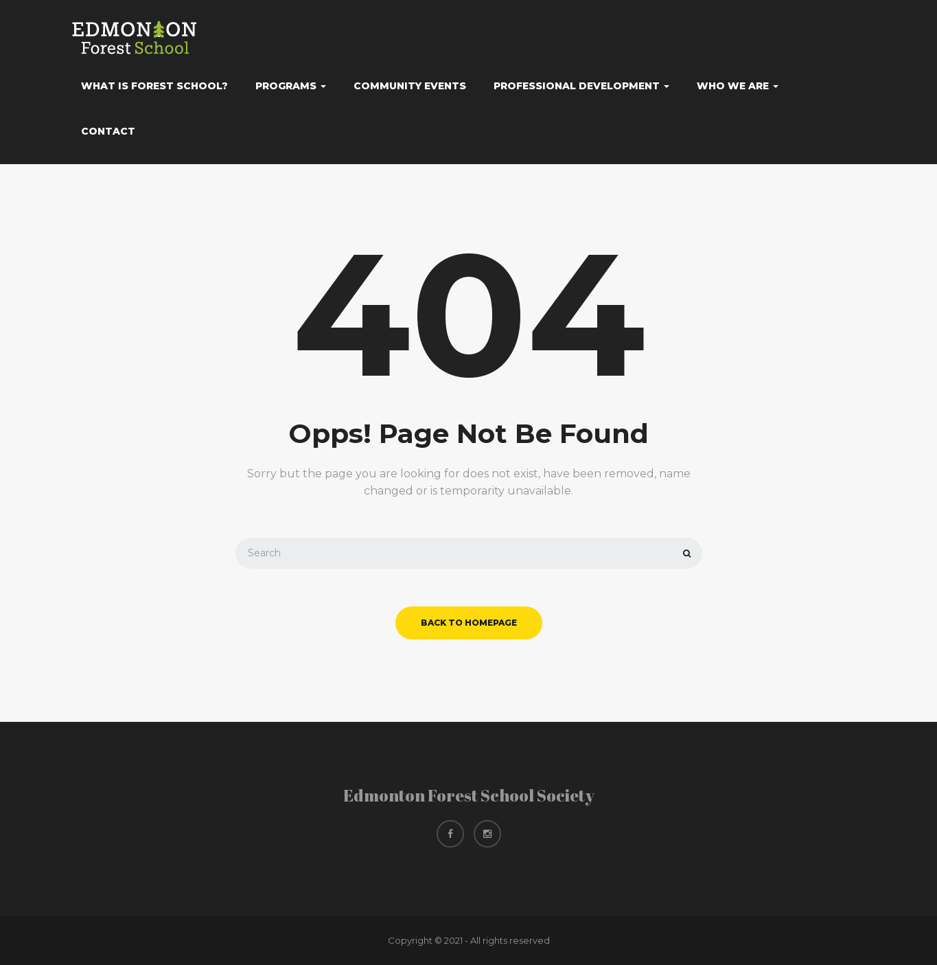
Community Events (410, 86)
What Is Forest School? (154, 86)
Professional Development (581, 86)
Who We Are (737, 86)
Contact (108, 131)
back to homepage (469, 622)
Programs (290, 86)
